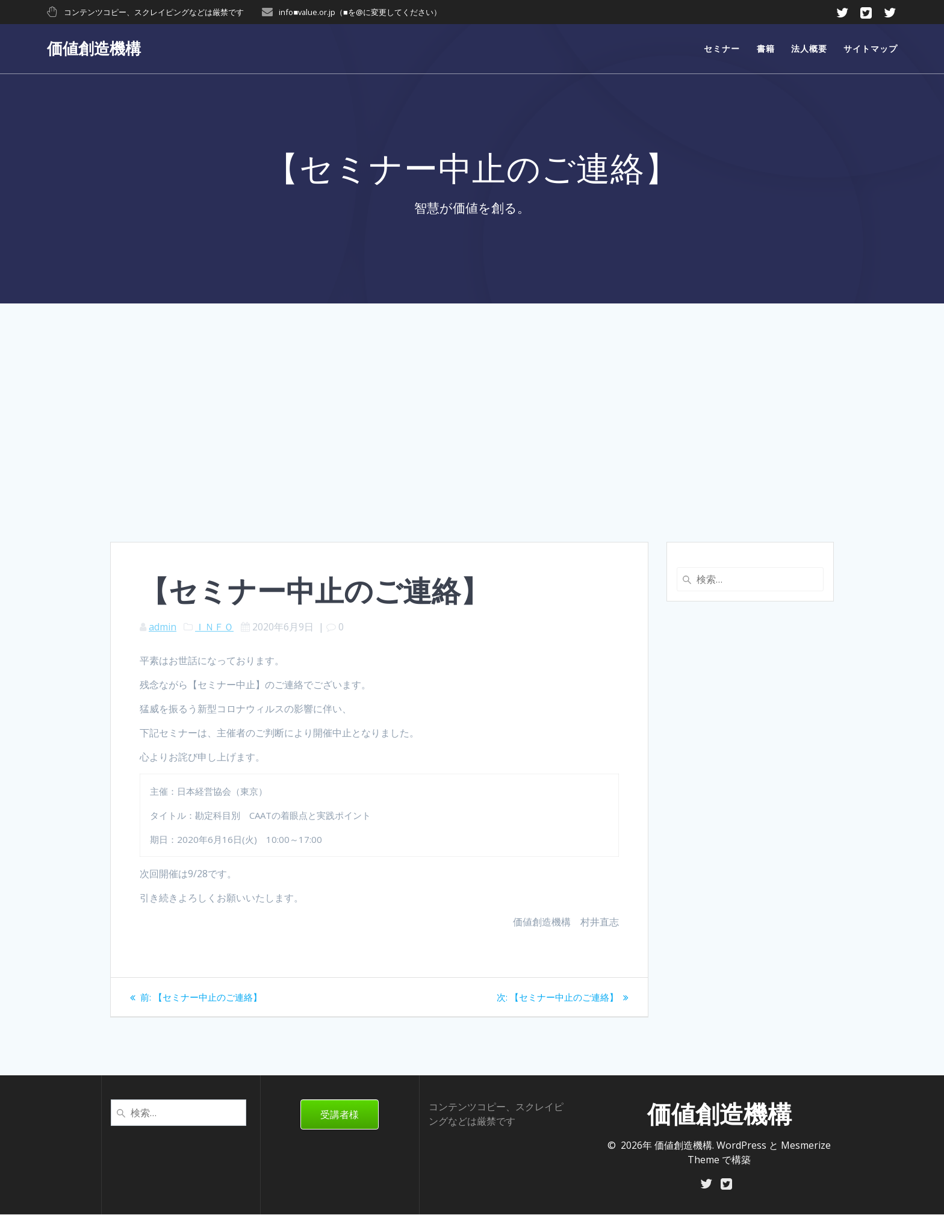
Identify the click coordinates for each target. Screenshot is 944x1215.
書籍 (766, 48)
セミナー (722, 48)
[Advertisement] (472, 451)
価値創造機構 (94, 49)
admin (162, 626)
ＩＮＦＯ (214, 626)
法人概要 (809, 48)
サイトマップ (870, 48)
